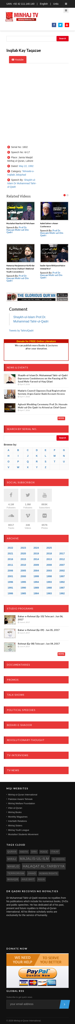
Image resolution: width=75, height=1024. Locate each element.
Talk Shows (15, 694)
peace (43, 852)
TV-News (13, 770)
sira (34, 852)
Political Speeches (21, 709)
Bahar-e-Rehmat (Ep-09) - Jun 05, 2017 (38, 630)
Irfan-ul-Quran (15, 808)
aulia (41, 879)
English (44, 3)
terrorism (15, 873)
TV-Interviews (17, 755)
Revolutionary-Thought (26, 740)
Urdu (55, 3)
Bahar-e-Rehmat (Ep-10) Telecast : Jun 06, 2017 (40, 618)
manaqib (12, 879)
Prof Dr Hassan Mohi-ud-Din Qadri (17, 230)
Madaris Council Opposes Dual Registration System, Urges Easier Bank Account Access (42, 392)
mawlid (13, 866)
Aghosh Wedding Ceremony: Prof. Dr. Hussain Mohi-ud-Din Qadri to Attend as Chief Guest (42, 406)
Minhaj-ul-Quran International (22, 794)
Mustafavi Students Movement (23, 834)
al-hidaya (58, 859)
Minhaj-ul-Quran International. (27, 1021)
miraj (11, 858)
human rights (48, 873)
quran (11, 851)
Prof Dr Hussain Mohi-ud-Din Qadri (51, 233)
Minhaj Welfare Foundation (21, 803)
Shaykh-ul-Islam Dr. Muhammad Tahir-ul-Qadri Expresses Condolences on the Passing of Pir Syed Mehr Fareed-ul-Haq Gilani (43, 378)
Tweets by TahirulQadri (21, 330)
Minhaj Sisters (15, 825)
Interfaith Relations (17, 821)
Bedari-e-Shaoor (19, 725)
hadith (24, 852)
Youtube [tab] (18, 59)
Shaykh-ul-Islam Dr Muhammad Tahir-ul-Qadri (21, 183)
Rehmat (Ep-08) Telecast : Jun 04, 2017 (39, 643)
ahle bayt (28, 879)
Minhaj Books (15, 812)
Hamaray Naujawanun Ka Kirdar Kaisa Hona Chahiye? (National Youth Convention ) (20, 268)
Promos (13, 679)
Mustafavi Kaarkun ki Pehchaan (20, 223)
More (61, 418)
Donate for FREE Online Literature (36, 341)
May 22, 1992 (26, 166)
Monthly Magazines (17, 816)
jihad (32, 873)
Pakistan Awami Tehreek (20, 799)
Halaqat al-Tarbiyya (44, 866)
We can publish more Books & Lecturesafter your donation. (36, 347)
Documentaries (18, 664)
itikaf (55, 851)
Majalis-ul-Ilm (34, 859)
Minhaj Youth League (18, 830)
